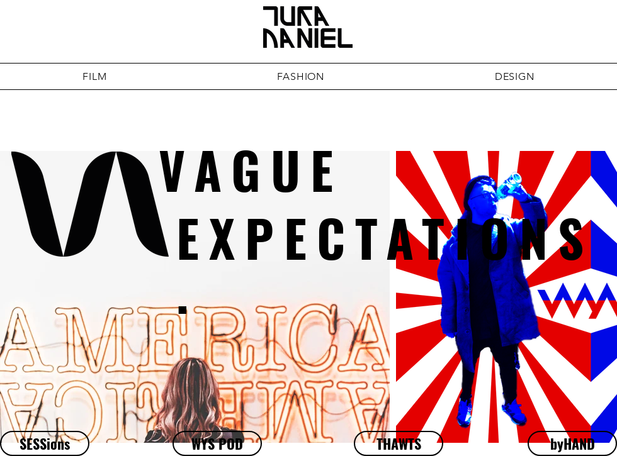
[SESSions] (44, 443)
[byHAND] (572, 443)
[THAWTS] (398, 443)
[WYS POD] (217, 443)
